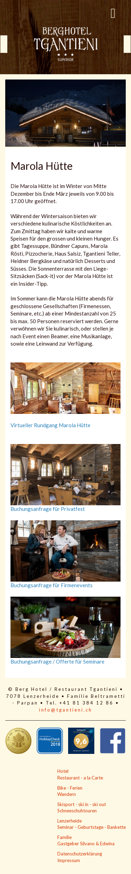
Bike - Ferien (69, 788)
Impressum (68, 860)
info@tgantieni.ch (65, 710)
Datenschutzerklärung (79, 853)
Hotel (62, 771)
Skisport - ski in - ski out (81, 804)
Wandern (66, 794)
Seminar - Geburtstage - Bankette (91, 827)
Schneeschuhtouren (77, 810)
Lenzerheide (69, 821)
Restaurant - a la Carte (80, 778)
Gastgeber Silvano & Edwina (86, 843)
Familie (64, 837)
